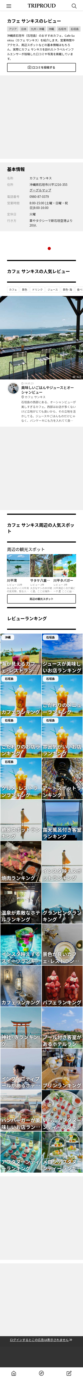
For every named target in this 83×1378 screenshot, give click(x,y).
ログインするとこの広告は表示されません (41, 1339)
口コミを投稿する (41, 67)
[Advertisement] (41, 117)
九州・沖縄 (37, 29)
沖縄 (51, 29)
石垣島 (75, 29)
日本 (24, 29)
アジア (13, 29)
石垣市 (62, 29)
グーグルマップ (40, 190)
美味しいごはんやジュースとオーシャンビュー (48, 392)
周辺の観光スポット (41, 599)
